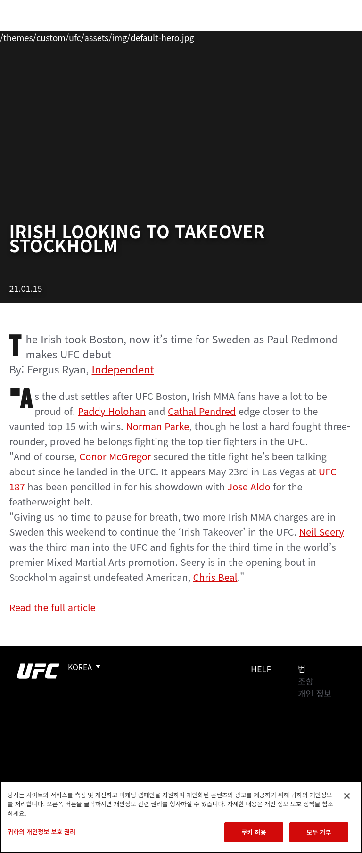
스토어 (307, 35)
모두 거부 (318, 832)
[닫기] (347, 796)
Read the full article (52, 607)
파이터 (103, 35)
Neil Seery (321, 531)
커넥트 (196, 35)
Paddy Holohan (112, 411)
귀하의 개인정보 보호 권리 (41, 831)
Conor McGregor (115, 456)
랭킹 (63, 35)
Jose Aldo (249, 486)
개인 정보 (314, 693)
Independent (123, 368)
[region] (181, 817)
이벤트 (27, 35)
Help (261, 669)
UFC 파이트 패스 (252, 35)
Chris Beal (215, 577)
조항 (305, 681)
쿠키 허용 (253, 832)
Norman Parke (157, 426)
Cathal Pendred (202, 411)
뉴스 (139, 35)
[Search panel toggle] (331, 35)
